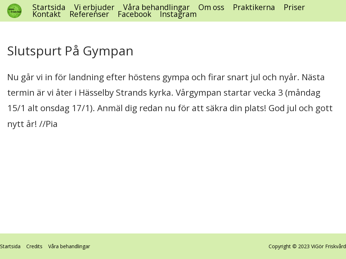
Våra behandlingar (156, 7)
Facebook (134, 14)
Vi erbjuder (94, 7)
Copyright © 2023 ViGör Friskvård (307, 246)
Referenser (89, 14)
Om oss (211, 7)
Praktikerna (254, 7)
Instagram (178, 14)
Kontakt (46, 14)
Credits (34, 246)
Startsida (49, 7)
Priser (294, 7)
